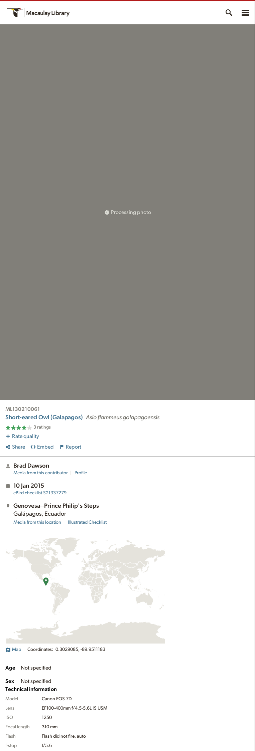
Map (13, 649)
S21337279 (40, 493)
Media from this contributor (40, 473)
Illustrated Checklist (87, 522)
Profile (81, 473)
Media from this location (37, 522)
